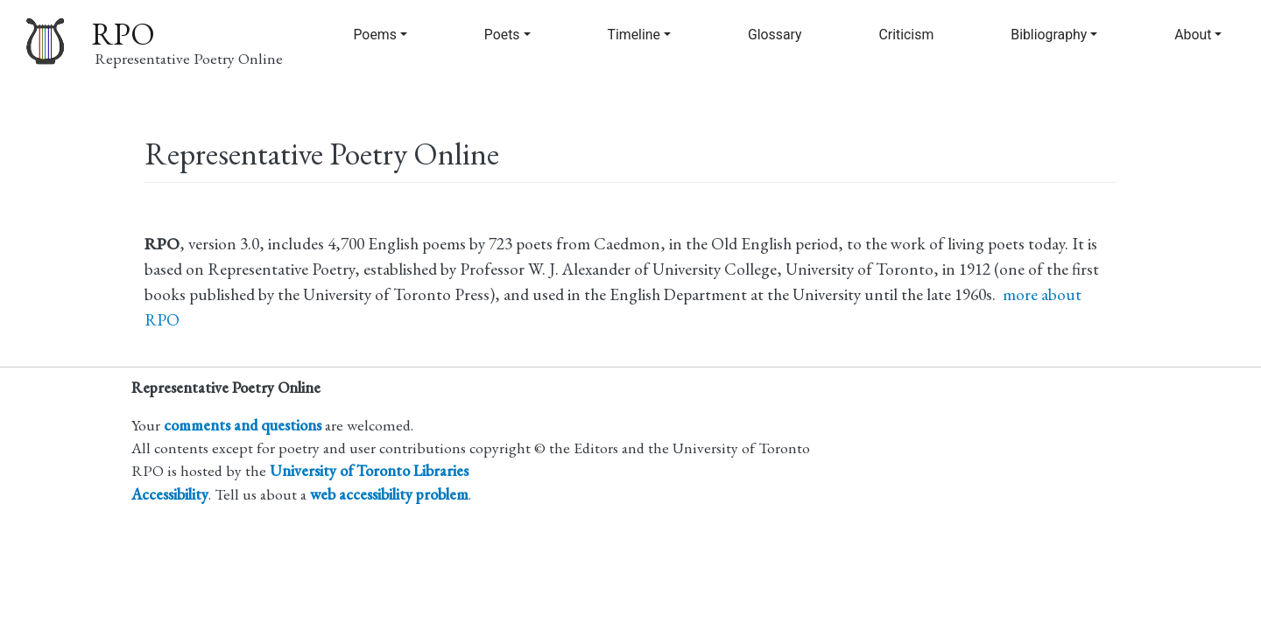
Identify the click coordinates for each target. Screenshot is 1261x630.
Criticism (906, 34)
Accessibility (169, 494)
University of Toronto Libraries (369, 470)
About (1192, 34)
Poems (374, 34)
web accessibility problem (389, 494)
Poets (502, 34)
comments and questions (242, 425)
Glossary (775, 34)
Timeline (634, 34)
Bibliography (1049, 34)
